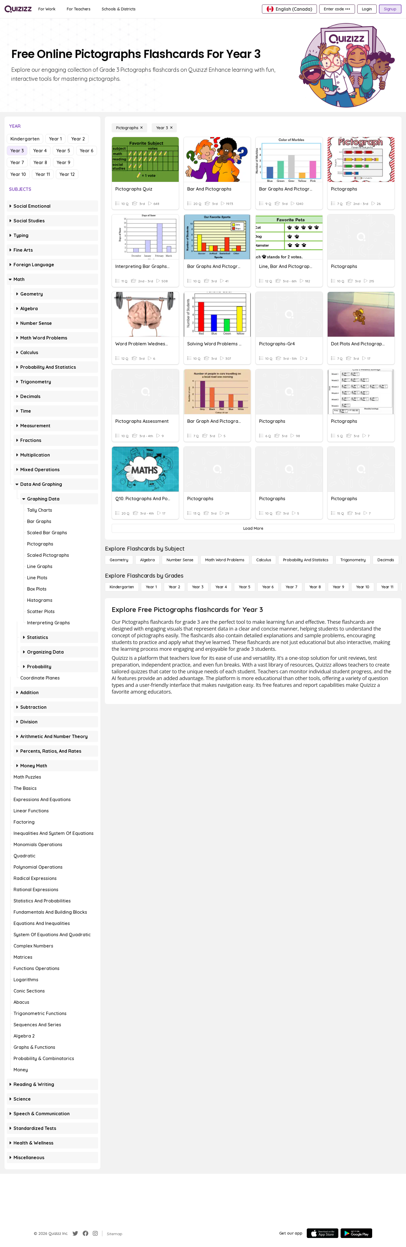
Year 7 (17, 162)
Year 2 (78, 139)
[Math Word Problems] (224, 559)
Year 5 (63, 150)
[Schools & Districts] (118, 9)
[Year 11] (387, 586)
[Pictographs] (129, 127)
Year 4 (40, 150)
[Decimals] (386, 559)
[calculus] (263, 559)
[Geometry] (119, 559)
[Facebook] (85, 1233)
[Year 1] (151, 586)
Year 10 (18, 174)
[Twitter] (75, 1233)
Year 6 (86, 150)
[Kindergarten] (122, 586)
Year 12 (67, 174)
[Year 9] (338, 586)
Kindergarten (24, 139)
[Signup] (390, 9)
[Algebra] (147, 559)
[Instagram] (95, 1233)
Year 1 (55, 139)
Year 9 (63, 162)
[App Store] (322, 1233)
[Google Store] (356, 1233)
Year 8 (40, 162)
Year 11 (43, 174)
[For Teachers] (78, 9)
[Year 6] (268, 586)
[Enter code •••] (337, 9)
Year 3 (17, 150)
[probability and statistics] (305, 559)
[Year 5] (244, 586)
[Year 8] (315, 586)
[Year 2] (174, 586)
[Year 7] (291, 586)
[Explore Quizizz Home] (18, 9)
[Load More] (253, 528)
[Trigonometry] (353, 559)
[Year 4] (221, 586)
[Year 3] (164, 127)
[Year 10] (362, 586)
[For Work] (47, 9)
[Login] (367, 9)
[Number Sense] (180, 559)
